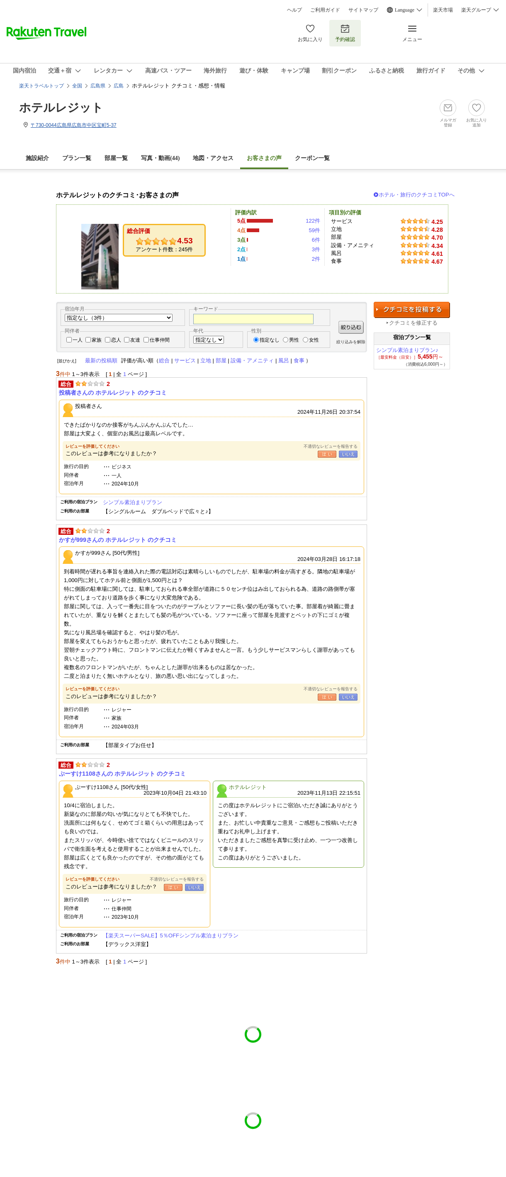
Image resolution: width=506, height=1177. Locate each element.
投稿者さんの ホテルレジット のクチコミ (113, 392)
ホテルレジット (61, 107)
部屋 (221, 360)
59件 (314, 230)
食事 (299, 360)
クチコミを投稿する (412, 310)
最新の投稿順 (101, 360)
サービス (185, 360)
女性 (314, 340)
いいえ (348, 454)
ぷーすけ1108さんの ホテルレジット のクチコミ (122, 773)
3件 (316, 249)
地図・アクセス (213, 158)
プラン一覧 (76, 158)
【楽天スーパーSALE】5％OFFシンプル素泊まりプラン (170, 935)
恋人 (116, 340)
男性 (294, 340)
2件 (316, 259)
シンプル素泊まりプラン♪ (407, 350)
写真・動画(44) (160, 158)
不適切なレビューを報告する (331, 446)
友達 (135, 340)
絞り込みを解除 (350, 342)
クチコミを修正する (413, 323)
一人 (78, 340)
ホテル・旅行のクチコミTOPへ (417, 195)
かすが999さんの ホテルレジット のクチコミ (118, 539)
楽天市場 (443, 10)
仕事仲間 (160, 340)
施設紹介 (37, 158)
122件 (313, 221)
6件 (316, 240)
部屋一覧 (116, 158)
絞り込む (351, 327)
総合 (164, 360)
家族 (97, 340)
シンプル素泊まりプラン (132, 502)
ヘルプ (294, 10)
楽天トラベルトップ (41, 86)
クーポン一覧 (312, 158)
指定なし (270, 340)
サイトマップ (363, 10)
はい (327, 454)
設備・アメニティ (252, 360)
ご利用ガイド (325, 10)
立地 (205, 360)
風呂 (283, 360)
